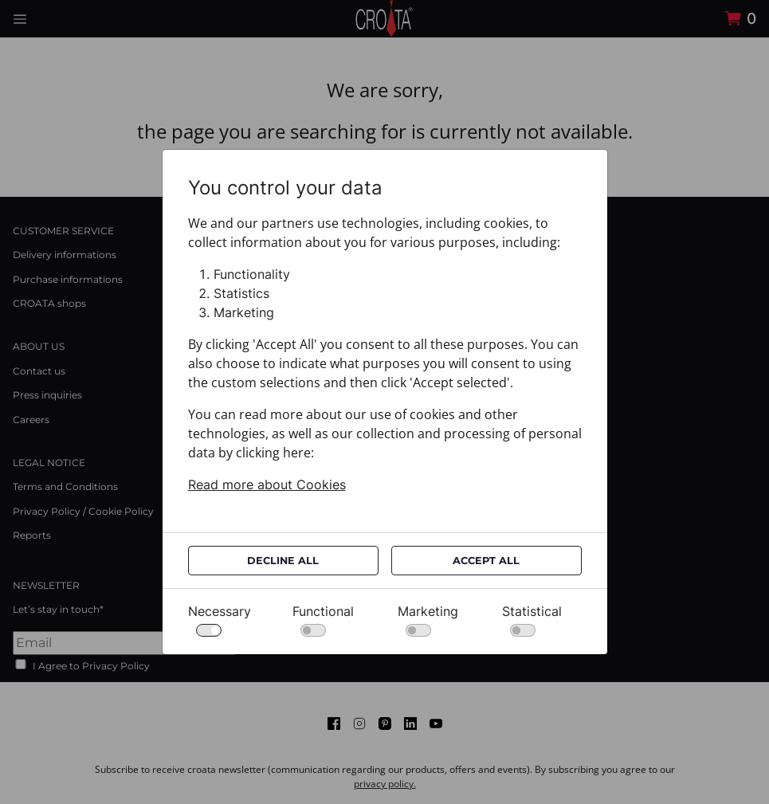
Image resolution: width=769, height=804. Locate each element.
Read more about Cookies (267, 484)
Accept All (486, 561)
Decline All (283, 561)
